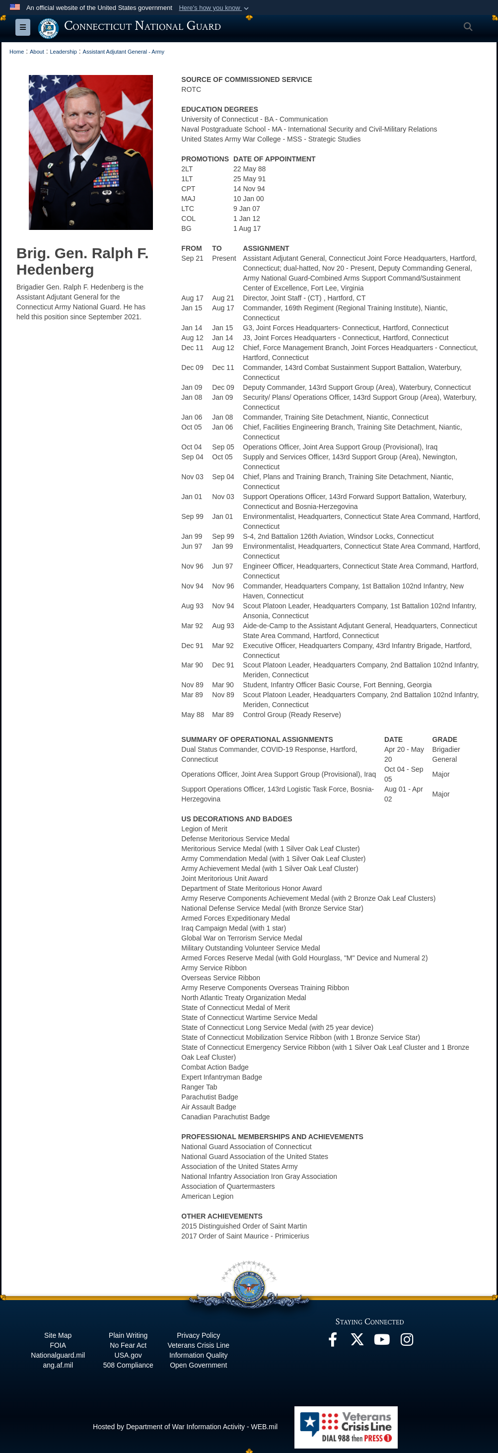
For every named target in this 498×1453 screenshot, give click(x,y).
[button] (215, 8)
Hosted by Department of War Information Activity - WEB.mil (185, 1426)
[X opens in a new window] (357, 1342)
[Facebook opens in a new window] (332, 1342)
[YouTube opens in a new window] (382, 1342)
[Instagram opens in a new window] (407, 1342)
